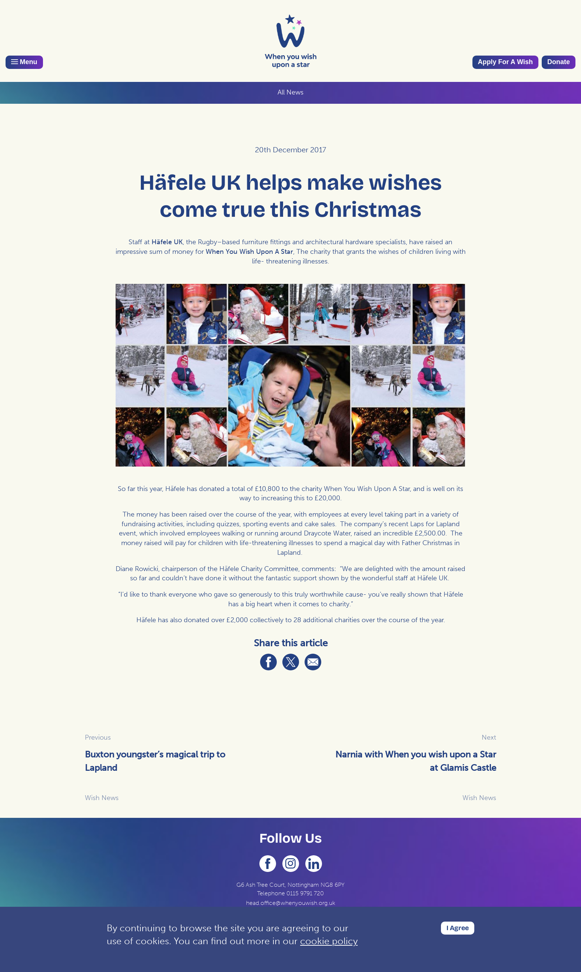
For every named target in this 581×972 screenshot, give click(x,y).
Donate (558, 62)
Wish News (102, 798)
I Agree (457, 928)
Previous (98, 737)
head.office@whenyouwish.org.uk (290, 902)
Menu (24, 62)
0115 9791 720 (305, 893)
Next (489, 737)
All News (290, 92)
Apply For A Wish (505, 62)
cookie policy (329, 941)
